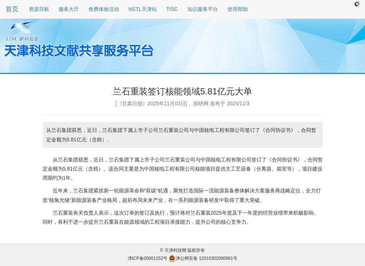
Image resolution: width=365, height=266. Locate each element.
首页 (12, 9)
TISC (172, 9)
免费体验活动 (103, 9)
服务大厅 (69, 9)
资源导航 (39, 9)
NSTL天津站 (142, 9)
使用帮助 (237, 9)
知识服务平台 (202, 9)
